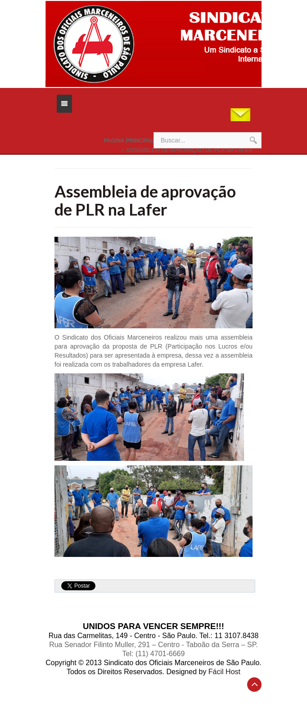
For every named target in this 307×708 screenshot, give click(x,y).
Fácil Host (224, 672)
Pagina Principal (129, 141)
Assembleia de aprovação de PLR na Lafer (145, 200)
